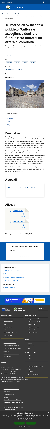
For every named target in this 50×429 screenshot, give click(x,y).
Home (3, 14)
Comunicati (31, 346)
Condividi (9, 53)
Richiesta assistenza (33, 374)
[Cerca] (47, 7)
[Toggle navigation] (3, 7)
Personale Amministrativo (10, 332)
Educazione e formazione (10, 343)
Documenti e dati (8, 335)
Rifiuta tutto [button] (31, 423)
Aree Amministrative (9, 321)
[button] (25, 426)
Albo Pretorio (7, 392)
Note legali (6, 397)
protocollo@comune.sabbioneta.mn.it (14, 377)
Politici (5, 330)
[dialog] (25, 420)
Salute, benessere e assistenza (11, 354)
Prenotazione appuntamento (35, 366)
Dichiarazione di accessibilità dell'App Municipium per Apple (13, 409)
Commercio (21, 14)
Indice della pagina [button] (12, 113)
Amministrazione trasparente (11, 389)
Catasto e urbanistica (33, 330)
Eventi (29, 358)
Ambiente (6, 351)
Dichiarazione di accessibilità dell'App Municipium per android (13, 404)
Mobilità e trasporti (33, 332)
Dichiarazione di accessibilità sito (12, 400)
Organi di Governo (8, 319)
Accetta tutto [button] (19, 423)
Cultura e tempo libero (34, 321)
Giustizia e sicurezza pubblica (11, 346)
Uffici (5, 324)
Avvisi (14, 14)
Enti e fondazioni (8, 327)
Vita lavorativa (32, 324)
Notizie (30, 343)
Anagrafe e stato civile (34, 319)
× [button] (48, 412)
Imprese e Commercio (33, 327)
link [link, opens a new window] (40, 419)
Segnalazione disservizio (34, 369)
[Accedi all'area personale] (43, 2)
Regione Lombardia (7, 2)
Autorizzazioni (7, 357)
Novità (9, 14)
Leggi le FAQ (31, 371)
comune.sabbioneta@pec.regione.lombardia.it (15, 379)
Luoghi (29, 356)
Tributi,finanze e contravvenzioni (12, 348)
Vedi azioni (9, 56)
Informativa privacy (9, 394)
